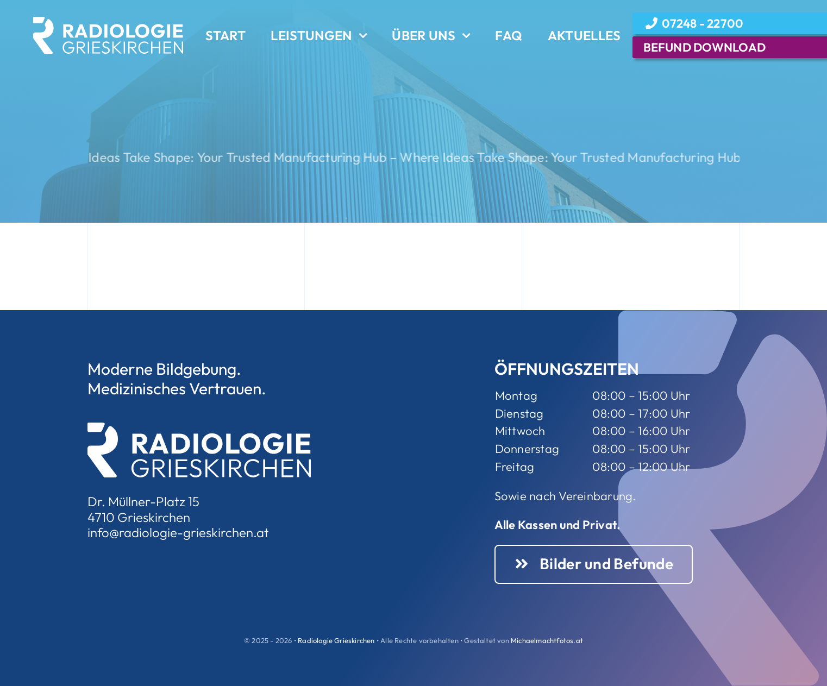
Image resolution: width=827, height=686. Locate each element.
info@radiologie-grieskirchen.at (178, 532)
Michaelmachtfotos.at (547, 640)
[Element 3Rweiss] (108, 21)
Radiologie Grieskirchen (336, 640)
